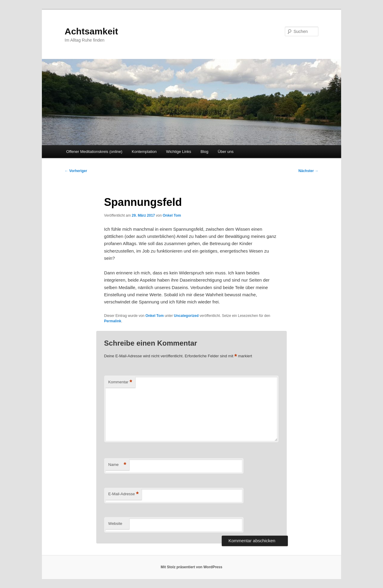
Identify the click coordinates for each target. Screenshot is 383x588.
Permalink (112, 321)
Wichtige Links (178, 151)
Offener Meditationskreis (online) (94, 151)
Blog (204, 151)
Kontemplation (144, 151)
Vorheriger (76, 171)
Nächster (308, 171)
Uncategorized (186, 316)
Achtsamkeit (91, 31)
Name (117, 465)
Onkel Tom (172, 215)
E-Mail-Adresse (123, 494)
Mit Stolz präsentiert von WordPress (191, 567)
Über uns (226, 151)
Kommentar (120, 382)
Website (115, 523)
